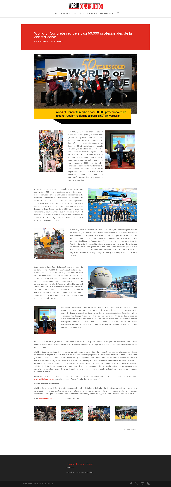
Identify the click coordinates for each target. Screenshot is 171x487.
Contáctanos (105, 13)
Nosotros (64, 13)
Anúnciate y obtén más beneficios (79, 472)
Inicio (54, 13)
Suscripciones (78, 13)
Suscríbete (70, 467)
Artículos (91, 13)
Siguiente (131, 429)
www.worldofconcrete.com (44, 379)
